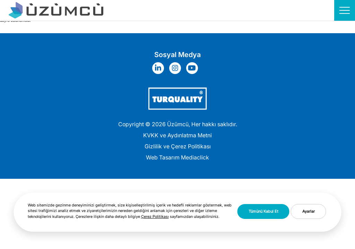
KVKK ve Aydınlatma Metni (177, 135)
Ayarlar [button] (308, 211)
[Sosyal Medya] (159, 68)
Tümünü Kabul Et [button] (263, 211)
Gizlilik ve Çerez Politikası (178, 146)
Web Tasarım (163, 157)
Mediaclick (195, 157)
